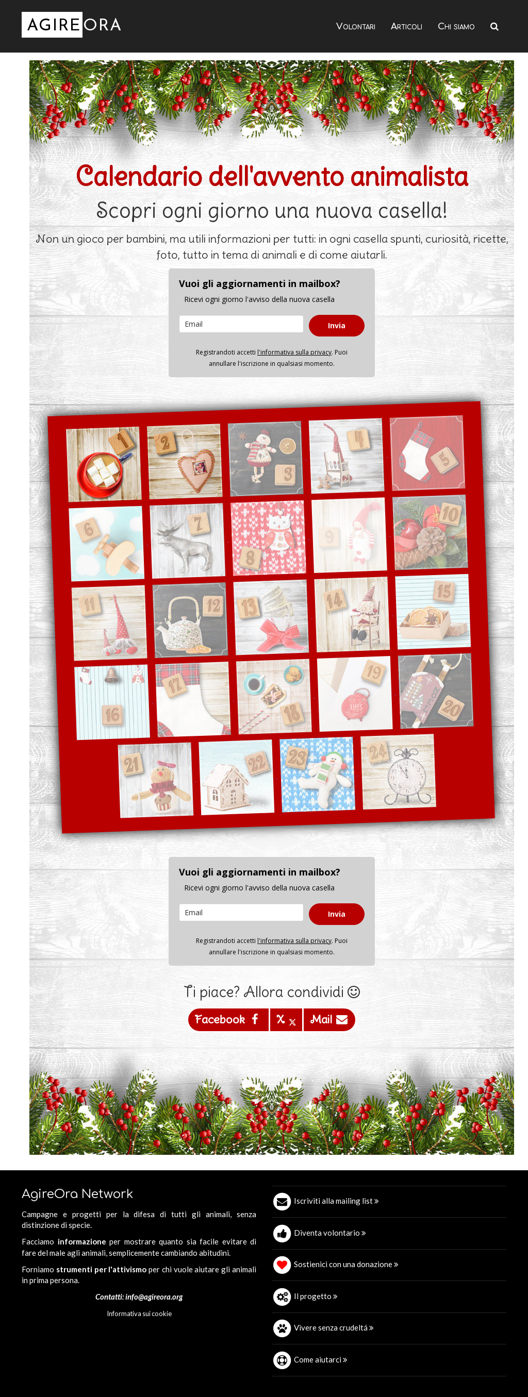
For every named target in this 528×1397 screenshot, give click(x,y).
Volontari (355, 26)
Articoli (406, 26)
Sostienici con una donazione (346, 1264)
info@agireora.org (154, 1296)
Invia (336, 325)
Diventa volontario (330, 1232)
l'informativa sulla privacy (294, 352)
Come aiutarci (321, 1359)
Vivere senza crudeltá (334, 1327)
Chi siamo (456, 26)
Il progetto (316, 1296)
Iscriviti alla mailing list (336, 1200)
